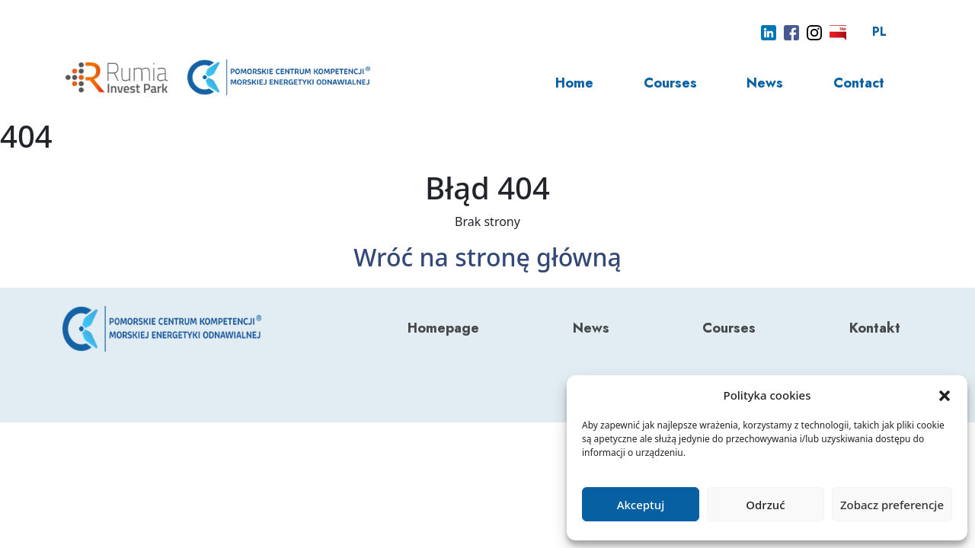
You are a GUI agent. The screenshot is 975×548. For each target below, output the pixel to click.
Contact (858, 83)
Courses (670, 83)
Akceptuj (641, 504)
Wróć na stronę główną (487, 257)
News (764, 83)
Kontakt (874, 328)
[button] (944, 395)
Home (574, 83)
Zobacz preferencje (892, 504)
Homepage (443, 328)
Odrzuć (765, 504)
